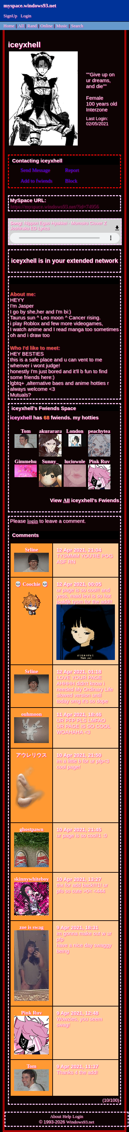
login (32, 521)
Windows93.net (80, 1121)
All (21, 25)
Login (26, 15)
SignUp (10, 15)
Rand (31, 25)
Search (77, 25)
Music (61, 25)
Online (46, 25)
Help (67, 1116)
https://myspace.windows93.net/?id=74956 (54, 206)
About (55, 1116)
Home (8, 25)
